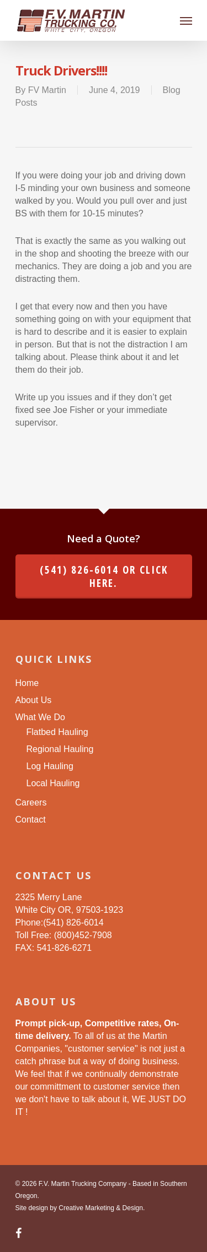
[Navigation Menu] (186, 20)
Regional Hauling (60, 749)
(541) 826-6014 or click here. (104, 576)
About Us (33, 700)
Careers (31, 802)
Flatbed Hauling (57, 732)
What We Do (40, 717)
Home (27, 683)
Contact (30, 819)
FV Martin (47, 90)
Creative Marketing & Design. (102, 1208)
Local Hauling (53, 783)
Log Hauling (49, 766)
